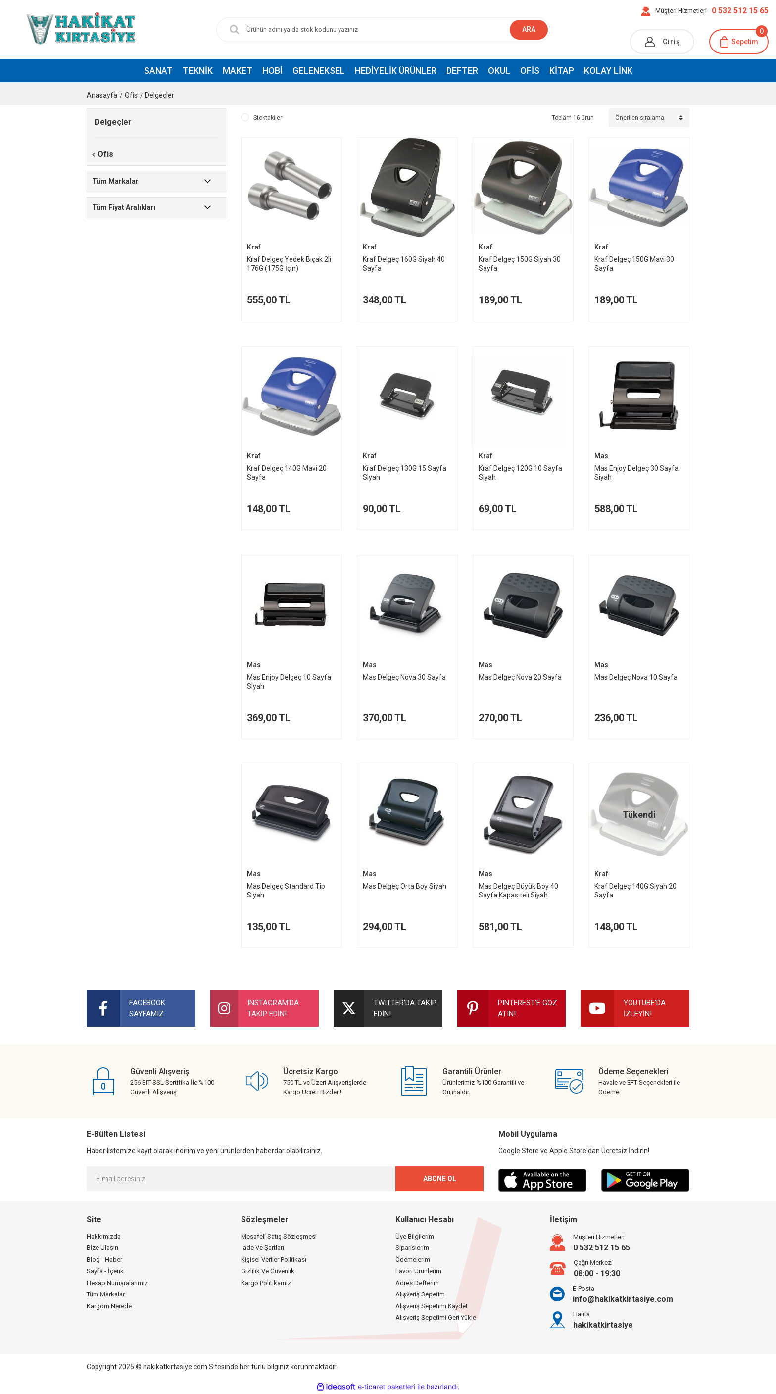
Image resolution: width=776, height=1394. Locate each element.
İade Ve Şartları (262, 1247)
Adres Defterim (417, 1283)
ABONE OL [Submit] (439, 1179)
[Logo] (64, 29)
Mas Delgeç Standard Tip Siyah (286, 890)
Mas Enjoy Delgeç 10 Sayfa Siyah (289, 681)
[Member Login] (662, 41)
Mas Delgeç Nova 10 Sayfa (636, 677)
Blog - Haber (104, 1259)
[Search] (375, 29)
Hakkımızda (104, 1236)
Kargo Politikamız (266, 1283)
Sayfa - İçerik (105, 1271)
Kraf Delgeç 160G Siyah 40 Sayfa (404, 263)
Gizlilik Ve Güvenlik (267, 1271)
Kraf (254, 247)
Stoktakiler (267, 117)
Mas (601, 456)
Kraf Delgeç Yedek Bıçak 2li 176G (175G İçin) (289, 263)
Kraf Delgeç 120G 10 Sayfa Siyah (520, 472)
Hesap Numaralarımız (117, 1283)
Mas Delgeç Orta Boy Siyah (404, 886)
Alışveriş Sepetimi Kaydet (431, 1306)
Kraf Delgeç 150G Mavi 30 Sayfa (634, 263)
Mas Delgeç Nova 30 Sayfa (404, 677)
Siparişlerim (412, 1247)
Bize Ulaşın (102, 1247)
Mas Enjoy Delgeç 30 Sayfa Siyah (636, 472)
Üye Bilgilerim (414, 1236)
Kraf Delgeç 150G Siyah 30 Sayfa (520, 263)
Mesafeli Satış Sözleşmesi (279, 1236)
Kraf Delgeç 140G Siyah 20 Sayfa (635, 890)
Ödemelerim (412, 1259)
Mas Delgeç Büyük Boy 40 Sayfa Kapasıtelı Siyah (518, 890)
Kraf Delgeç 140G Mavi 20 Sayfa (287, 472)
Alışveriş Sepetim (420, 1294)
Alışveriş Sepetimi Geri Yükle (435, 1317)
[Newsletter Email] (285, 1178)
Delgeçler (159, 95)
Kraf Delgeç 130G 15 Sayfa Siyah (404, 472)
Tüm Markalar (106, 1294)
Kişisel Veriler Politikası (273, 1259)
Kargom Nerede (109, 1306)
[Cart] (739, 41)
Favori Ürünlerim (418, 1271)
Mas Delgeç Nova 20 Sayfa (520, 677)
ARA (528, 29)
